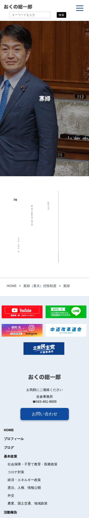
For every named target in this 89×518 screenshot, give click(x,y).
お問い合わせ (44, 414)
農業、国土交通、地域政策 (27, 503)
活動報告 (10, 512)
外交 (11, 495)
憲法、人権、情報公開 (24, 488)
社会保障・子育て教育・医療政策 (32, 464)
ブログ (9, 447)
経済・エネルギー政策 (24, 480)
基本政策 (10, 456)
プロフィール (14, 439)
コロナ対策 (16, 472)
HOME (9, 430)
